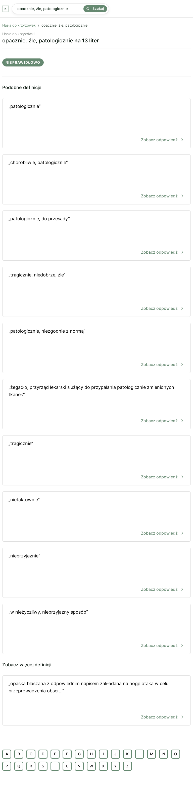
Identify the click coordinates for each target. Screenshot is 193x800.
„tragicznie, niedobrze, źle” (96, 292)
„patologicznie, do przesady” (96, 236)
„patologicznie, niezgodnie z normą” (96, 348)
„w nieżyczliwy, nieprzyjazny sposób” (96, 629)
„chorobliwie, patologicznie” (96, 180)
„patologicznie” (96, 123)
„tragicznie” (96, 461)
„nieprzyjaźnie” (96, 573)
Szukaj (95, 9)
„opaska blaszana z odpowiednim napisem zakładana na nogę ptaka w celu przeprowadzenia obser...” (96, 701)
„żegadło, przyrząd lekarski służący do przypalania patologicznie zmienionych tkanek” (96, 404)
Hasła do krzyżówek (19, 25)
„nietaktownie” (96, 517)
